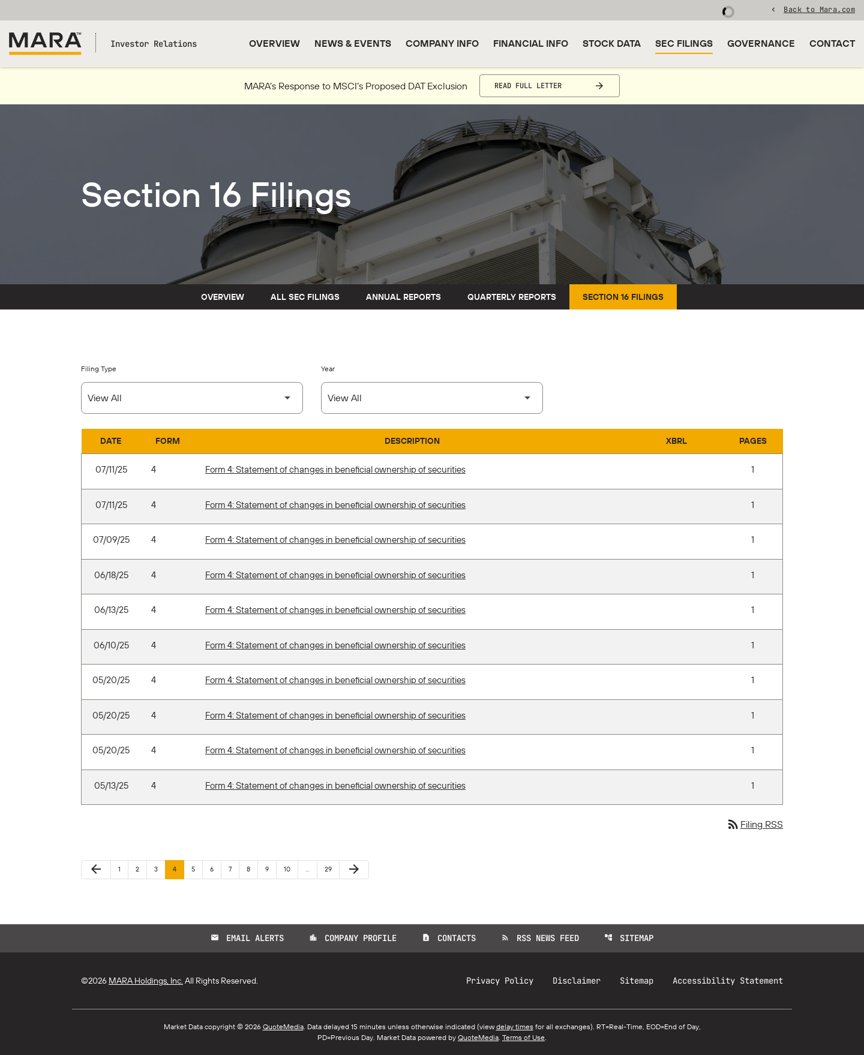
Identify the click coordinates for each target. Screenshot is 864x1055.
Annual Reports (403, 296)
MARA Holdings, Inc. (146, 980)
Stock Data (612, 43)
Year (328, 368)
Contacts (449, 938)
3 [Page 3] (160, 868)
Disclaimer (577, 980)
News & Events (352, 43)
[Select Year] (432, 398)
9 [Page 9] (271, 868)
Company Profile (353, 938)
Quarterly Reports (511, 296)
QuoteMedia (283, 1026)
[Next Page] (354, 869)
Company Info (442, 43)
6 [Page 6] (215, 868)
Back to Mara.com (819, 9)
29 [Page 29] (331, 868)
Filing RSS (754, 824)
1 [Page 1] (123, 868)
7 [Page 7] (233, 868)
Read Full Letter (528, 86)
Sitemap (628, 938)
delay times (514, 1026)
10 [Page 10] (290, 868)
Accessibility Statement (728, 980)
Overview (274, 43)
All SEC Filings (305, 296)
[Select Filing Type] (192, 398)
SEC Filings (684, 43)
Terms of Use (523, 1037)
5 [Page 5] (197, 868)
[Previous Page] (96, 869)
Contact (832, 43)
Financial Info (530, 43)
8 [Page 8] (252, 868)
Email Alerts (247, 938)
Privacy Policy (499, 980)
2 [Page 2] (141, 868)
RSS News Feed (540, 938)
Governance (761, 43)
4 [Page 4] (178, 868)
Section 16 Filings (623, 296)
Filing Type (98, 368)
